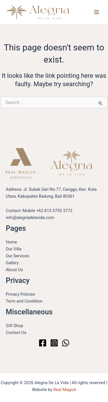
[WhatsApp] (66, 343)
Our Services (17, 255)
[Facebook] (43, 343)
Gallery (12, 262)
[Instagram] (54, 343)
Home (11, 242)
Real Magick (64, 389)
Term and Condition (24, 301)
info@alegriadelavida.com (30, 217)
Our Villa (13, 249)
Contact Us (16, 332)
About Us (14, 269)
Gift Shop (14, 325)
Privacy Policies (20, 294)
